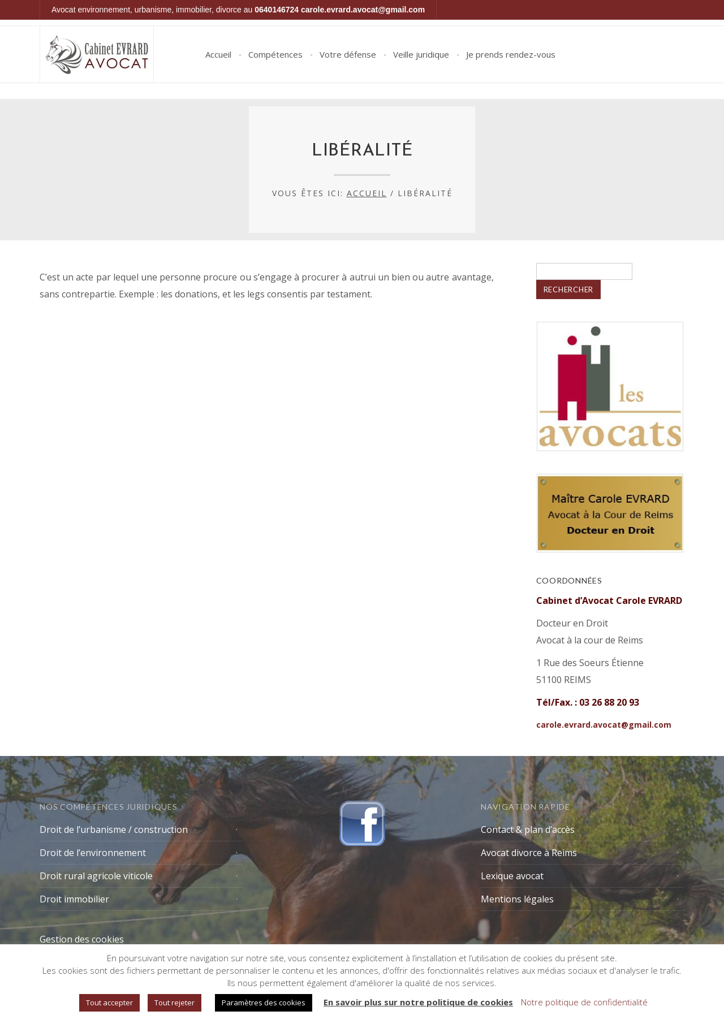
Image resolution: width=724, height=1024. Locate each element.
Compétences (275, 54)
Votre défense (348, 54)
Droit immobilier (74, 899)
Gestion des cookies (82, 939)
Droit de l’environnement (93, 852)
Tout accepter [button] (109, 1002)
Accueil (218, 54)
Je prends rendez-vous (510, 54)
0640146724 (277, 9)
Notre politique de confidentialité (584, 1002)
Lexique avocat (512, 876)
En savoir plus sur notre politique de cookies (418, 1002)
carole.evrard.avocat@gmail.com (363, 9)
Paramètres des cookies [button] (263, 1002)
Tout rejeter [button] (174, 1002)
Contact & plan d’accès (528, 829)
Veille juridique (421, 54)
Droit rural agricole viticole (96, 876)
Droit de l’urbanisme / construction (114, 829)
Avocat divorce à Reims (529, 852)
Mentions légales (517, 899)
